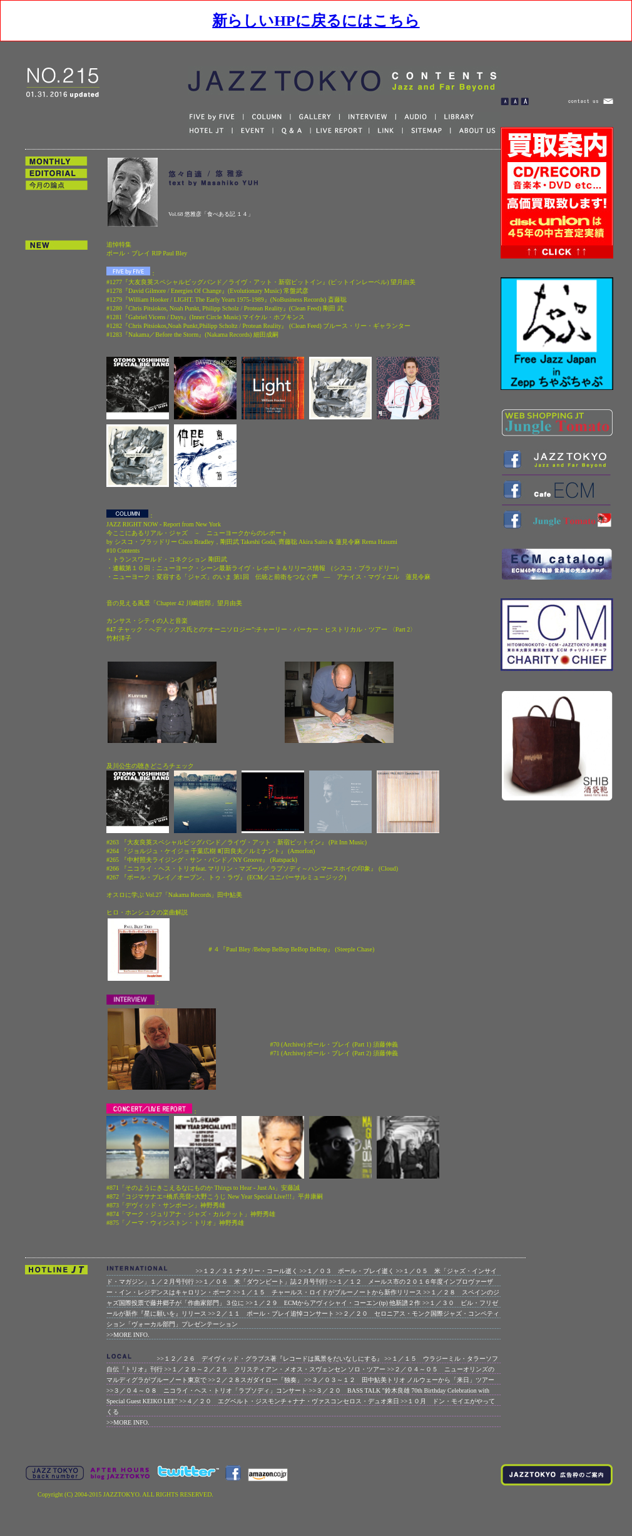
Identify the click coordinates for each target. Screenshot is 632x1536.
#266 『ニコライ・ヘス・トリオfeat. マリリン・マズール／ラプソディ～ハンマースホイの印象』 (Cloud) (252, 868)
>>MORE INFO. (128, 1334)
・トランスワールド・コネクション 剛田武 (166, 559)
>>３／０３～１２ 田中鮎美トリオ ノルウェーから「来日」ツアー (399, 1379)
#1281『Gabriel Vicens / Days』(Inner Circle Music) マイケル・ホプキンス (205, 317)
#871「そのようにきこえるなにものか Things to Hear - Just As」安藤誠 (203, 1187)
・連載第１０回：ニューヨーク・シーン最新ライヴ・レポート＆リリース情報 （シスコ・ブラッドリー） (254, 568)
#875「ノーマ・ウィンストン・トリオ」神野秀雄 (175, 1222)
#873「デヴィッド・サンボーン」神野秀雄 (165, 1205)
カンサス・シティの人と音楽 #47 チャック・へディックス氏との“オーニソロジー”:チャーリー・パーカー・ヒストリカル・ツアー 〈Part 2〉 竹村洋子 (261, 629)
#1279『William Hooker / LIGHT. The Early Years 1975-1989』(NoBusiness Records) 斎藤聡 (226, 299)
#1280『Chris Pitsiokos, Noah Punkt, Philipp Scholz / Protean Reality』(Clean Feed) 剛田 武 (225, 308)
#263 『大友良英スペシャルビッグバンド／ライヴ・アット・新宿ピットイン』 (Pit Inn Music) (236, 842)
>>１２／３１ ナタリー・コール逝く (247, 1270)
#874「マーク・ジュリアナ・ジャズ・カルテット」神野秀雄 (190, 1214)
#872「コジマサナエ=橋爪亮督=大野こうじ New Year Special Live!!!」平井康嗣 (214, 1196)
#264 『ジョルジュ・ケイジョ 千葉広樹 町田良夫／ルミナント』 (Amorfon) (210, 850)
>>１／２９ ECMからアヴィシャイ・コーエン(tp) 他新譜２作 (333, 1302)
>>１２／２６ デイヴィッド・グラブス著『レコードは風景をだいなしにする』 (270, 1358)
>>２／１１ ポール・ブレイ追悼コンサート (271, 1313)
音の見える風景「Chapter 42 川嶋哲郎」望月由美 (174, 603)
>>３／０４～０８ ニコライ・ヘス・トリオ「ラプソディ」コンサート (206, 1390)
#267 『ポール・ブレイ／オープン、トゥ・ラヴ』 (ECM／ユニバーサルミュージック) (226, 877)
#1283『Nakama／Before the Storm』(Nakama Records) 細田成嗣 (192, 334)
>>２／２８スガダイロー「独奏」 (255, 1379)
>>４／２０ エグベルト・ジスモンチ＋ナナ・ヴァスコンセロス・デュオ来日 (289, 1401)
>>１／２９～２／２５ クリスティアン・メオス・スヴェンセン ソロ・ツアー (275, 1369)
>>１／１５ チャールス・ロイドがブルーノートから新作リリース (327, 1292)
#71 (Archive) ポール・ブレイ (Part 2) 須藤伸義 (334, 1053)
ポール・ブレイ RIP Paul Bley (146, 253)
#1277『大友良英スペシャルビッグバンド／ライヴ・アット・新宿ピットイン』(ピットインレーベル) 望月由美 (260, 282)
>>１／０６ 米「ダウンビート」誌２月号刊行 (262, 1281)
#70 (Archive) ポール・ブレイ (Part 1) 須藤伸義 (334, 1044)
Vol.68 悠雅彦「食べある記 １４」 (210, 214)
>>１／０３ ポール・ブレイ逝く (347, 1270)
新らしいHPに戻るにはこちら (315, 21)
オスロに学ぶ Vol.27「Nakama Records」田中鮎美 (174, 894)
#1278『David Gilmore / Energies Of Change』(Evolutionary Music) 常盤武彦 (207, 290)
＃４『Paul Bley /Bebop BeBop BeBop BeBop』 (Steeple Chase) (290, 949)
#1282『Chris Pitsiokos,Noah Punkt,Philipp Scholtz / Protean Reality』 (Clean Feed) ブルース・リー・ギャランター (258, 325)
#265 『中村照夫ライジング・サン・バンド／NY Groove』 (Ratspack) (201, 859)
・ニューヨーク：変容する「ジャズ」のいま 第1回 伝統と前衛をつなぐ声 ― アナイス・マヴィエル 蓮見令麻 (268, 576)
